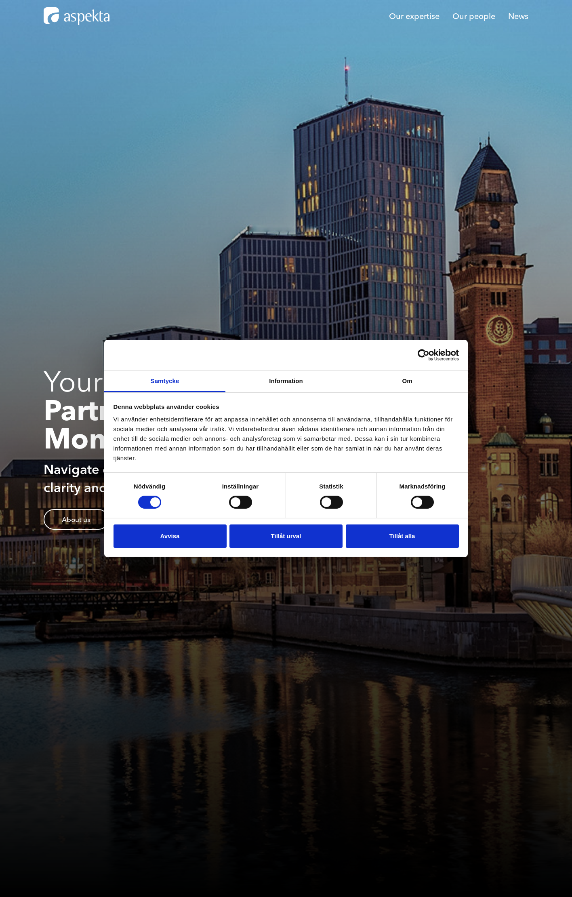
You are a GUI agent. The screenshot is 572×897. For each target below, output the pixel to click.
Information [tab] (286, 380)
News (518, 16)
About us (76, 519)
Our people (473, 16)
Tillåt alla (402, 536)
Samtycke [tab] (165, 380)
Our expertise (414, 16)
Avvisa (170, 536)
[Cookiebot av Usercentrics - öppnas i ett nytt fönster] (423, 355)
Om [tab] (407, 380)
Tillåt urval (286, 536)
